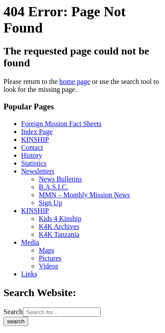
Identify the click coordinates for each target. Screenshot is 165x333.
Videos (48, 266)
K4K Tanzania (59, 234)
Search (13, 311)
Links (29, 274)
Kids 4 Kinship (60, 218)
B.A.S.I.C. (53, 187)
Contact (32, 147)
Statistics (34, 163)
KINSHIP (35, 139)
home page (74, 81)
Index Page (37, 131)
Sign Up (50, 202)
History (31, 155)
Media (30, 242)
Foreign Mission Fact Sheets (61, 123)
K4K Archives (59, 226)
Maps (47, 250)
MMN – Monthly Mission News (84, 195)
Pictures (50, 258)
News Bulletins (60, 179)
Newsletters (38, 171)
